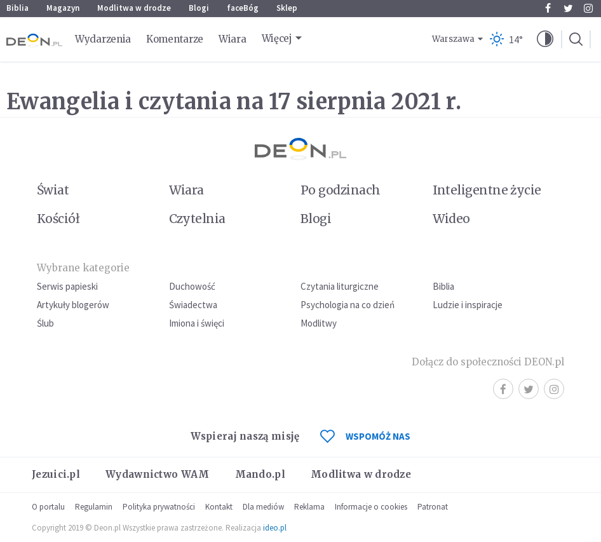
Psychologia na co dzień (347, 305)
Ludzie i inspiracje (468, 305)
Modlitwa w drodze (134, 8)
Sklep (286, 8)
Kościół (58, 218)
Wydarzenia (103, 39)
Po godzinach (340, 190)
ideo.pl (275, 527)
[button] (545, 39)
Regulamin (93, 506)
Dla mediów (263, 506)
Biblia (17, 8)
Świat (53, 190)
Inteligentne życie (487, 190)
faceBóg (243, 8)
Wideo (451, 218)
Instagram (588, 8)
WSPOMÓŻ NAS (365, 436)
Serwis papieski (67, 286)
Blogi (199, 8)
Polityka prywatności (159, 506)
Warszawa (453, 39)
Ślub (45, 323)
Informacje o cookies (371, 506)
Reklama (309, 506)
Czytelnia (197, 218)
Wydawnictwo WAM (157, 474)
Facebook (548, 8)
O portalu (48, 506)
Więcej (277, 38)
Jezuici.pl (56, 474)
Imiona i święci (196, 323)
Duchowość (192, 286)
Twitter (568, 8)
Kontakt (219, 506)
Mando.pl (260, 474)
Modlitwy (318, 323)
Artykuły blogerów (73, 305)
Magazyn (62, 8)
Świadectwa (193, 305)
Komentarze (174, 39)
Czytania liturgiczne (339, 286)
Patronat (432, 506)
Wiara (232, 39)
